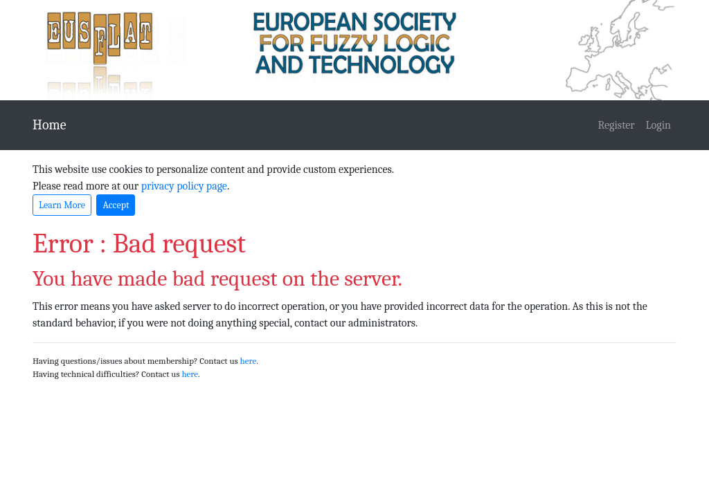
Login (658, 125)
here (248, 361)
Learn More (62, 205)
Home (49, 125)
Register (616, 125)
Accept (115, 205)
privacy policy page (184, 186)
